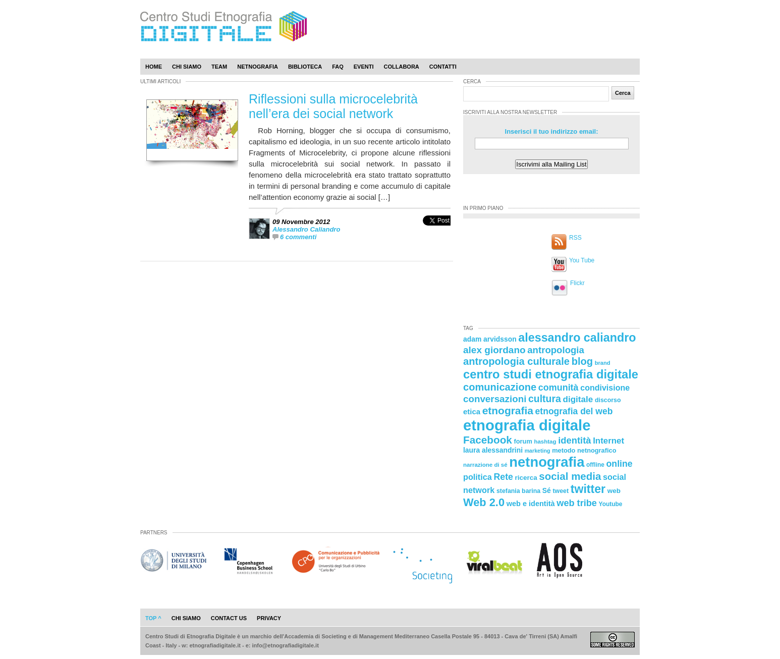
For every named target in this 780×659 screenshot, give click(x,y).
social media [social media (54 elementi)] (570, 476)
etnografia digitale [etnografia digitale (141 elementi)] (527, 425)
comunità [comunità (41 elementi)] (558, 387)
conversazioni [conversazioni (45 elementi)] (494, 399)
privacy (269, 618)
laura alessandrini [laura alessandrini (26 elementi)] (493, 450)
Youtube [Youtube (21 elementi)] (611, 504)
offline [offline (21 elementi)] (595, 464)
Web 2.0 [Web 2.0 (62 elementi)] (484, 502)
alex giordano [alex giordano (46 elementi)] (494, 350)
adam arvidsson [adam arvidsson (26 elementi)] (490, 339)
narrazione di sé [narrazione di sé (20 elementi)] (485, 465)
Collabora (401, 67)
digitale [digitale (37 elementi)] (578, 399)
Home (153, 67)
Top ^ (153, 618)
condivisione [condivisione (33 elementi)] (605, 387)
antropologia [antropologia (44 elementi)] (555, 350)
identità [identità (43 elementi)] (574, 440)
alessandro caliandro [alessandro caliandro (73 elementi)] (577, 337)
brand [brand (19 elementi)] (602, 363)
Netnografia (257, 67)
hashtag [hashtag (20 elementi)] (545, 441)
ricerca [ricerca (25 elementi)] (526, 477)
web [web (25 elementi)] (614, 491)
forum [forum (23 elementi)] (523, 441)
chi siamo (186, 618)
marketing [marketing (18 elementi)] (537, 451)
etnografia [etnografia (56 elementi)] (507, 410)
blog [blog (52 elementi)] (582, 361)
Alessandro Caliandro (306, 229)
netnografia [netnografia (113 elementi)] (546, 462)
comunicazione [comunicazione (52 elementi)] (499, 387)
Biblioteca (305, 67)
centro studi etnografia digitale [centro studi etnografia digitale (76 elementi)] (550, 374)
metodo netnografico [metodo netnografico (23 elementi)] (584, 450)
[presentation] (437, 231)
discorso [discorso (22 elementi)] (608, 400)
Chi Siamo (186, 67)
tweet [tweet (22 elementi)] (560, 491)
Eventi (364, 67)
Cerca (623, 93)
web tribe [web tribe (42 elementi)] (576, 503)
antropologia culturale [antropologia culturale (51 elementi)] (516, 361)
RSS (575, 237)
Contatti (443, 67)
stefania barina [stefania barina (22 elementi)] (518, 491)
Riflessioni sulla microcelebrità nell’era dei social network (333, 106)
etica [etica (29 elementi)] (471, 411)
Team (219, 67)
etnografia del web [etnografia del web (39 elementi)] (574, 411)
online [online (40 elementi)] (619, 464)
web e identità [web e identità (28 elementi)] (531, 504)
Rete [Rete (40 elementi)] (503, 477)
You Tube (581, 260)
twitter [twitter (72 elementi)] (588, 489)
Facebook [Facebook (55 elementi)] (487, 440)
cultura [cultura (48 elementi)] (544, 398)
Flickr (577, 283)
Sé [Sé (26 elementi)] (546, 490)
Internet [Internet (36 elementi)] (608, 441)
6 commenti (298, 237)
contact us (229, 618)
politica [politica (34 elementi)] (477, 476)
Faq (338, 67)
